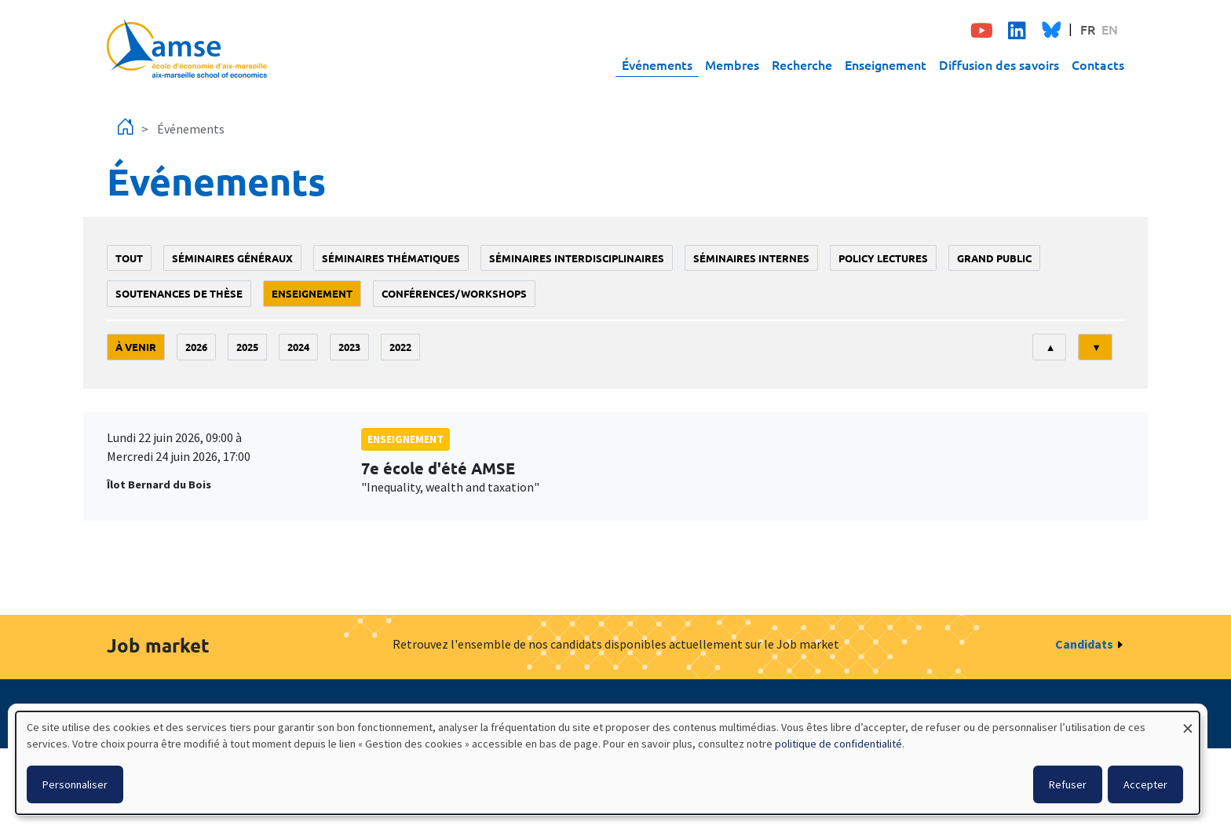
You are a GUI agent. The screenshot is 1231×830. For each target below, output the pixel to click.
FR (1087, 29)
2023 (349, 346)
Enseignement (885, 64)
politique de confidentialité (838, 744)
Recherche (802, 64)
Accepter (1145, 784)
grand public (994, 258)
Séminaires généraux (232, 258)
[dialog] (608, 762)
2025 (247, 346)
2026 (196, 346)
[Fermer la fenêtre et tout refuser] (1188, 721)
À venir (135, 346)
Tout (129, 258)
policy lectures (883, 258)
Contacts (1098, 64)
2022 (400, 346)
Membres (732, 64)
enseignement (312, 293)
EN (1109, 29)
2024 (298, 346)
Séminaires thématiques (391, 258)
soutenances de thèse (179, 293)
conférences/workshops (454, 293)
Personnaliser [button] (75, 784)
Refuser (1068, 784)
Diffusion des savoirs (999, 64)
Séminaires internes (751, 258)
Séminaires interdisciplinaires (576, 258)
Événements (657, 64)
